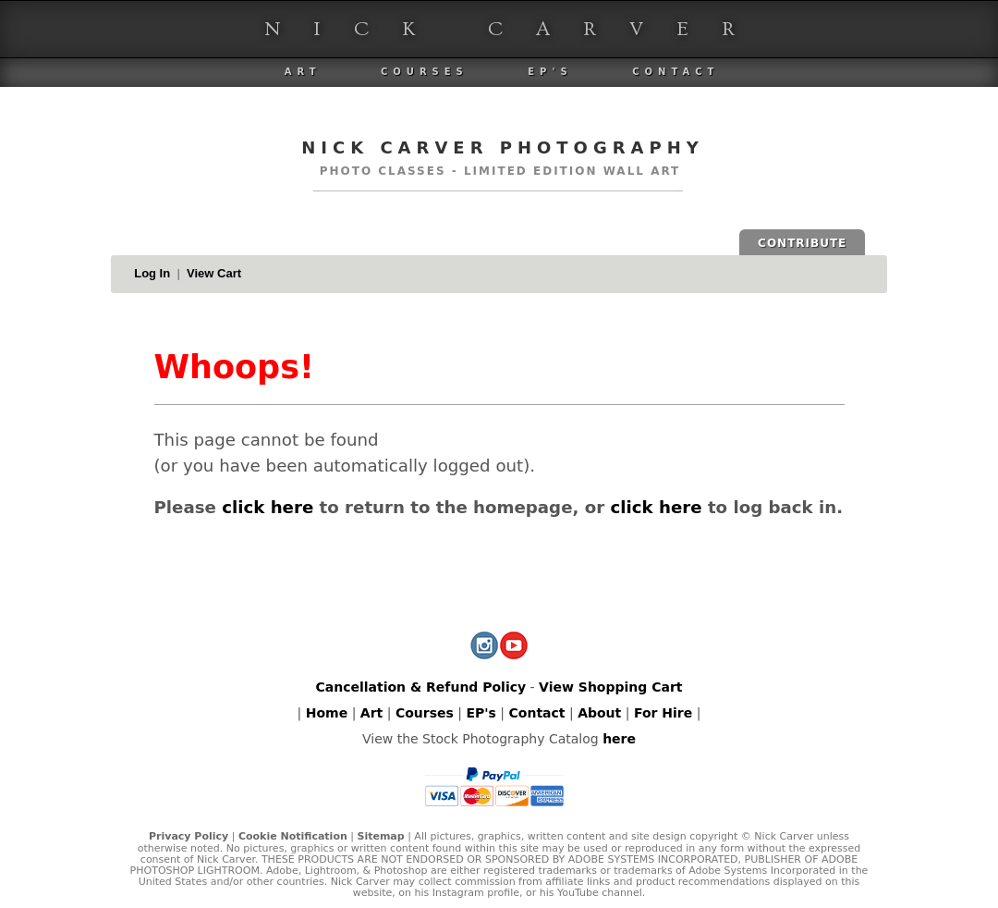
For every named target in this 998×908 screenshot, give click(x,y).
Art (303, 72)
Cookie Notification (292, 836)
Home (326, 713)
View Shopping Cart (610, 687)
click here (267, 507)
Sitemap (380, 836)
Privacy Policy (188, 836)
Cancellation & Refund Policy (420, 687)
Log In (152, 273)
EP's (550, 72)
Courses (425, 72)
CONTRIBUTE (802, 243)
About (599, 713)
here (619, 738)
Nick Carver (516, 29)
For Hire (663, 713)
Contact (675, 72)
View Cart (214, 273)
